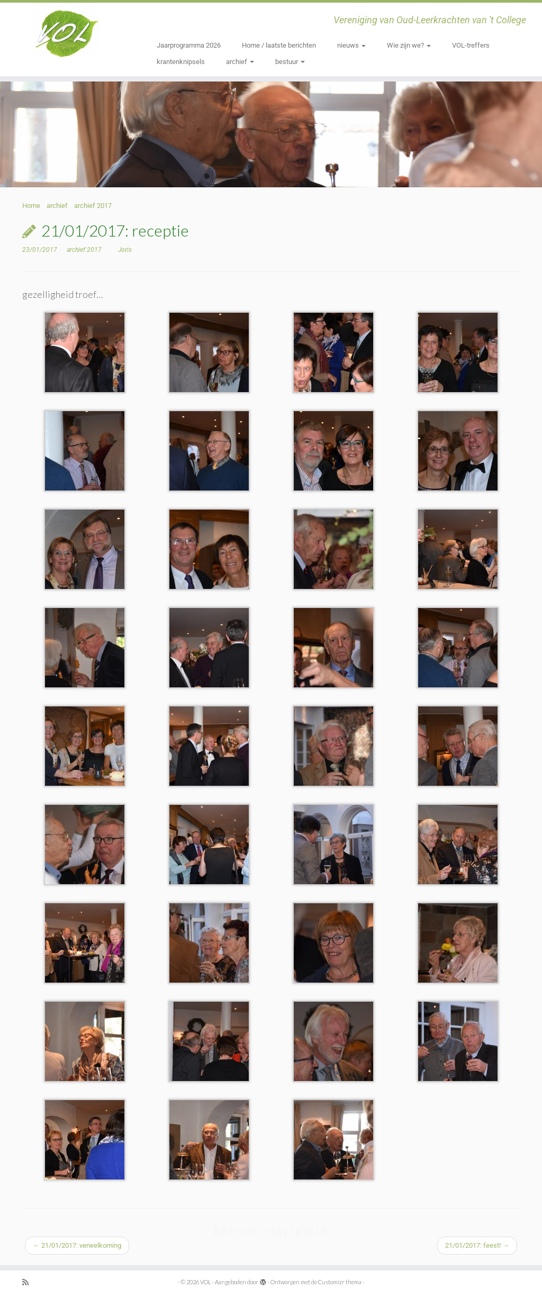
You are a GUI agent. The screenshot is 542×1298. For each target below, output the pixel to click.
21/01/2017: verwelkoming (77, 1245)
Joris (125, 249)
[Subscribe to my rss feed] (29, 1282)
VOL (205, 1281)
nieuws (351, 45)
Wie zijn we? (409, 45)
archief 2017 (93, 206)
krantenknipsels (181, 62)
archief (240, 62)
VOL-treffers (471, 45)
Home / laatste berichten (279, 45)
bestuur (290, 62)
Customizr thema (340, 1281)
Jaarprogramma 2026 (189, 45)
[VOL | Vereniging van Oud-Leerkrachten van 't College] (63, 34)
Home (31, 206)
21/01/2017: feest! (477, 1245)
